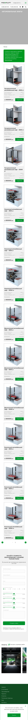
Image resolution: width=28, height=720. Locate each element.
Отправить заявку (14, 623)
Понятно (14, 715)
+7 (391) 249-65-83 (14, 6)
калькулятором (8, 60)
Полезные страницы (7, 698)
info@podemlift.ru (17, 2)
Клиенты (3, 696)
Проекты (3, 693)
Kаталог (3, 687)
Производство (5, 691)
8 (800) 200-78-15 (5, 6)
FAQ (2, 700)
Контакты (4, 702)
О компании (4, 689)
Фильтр (5, 46)
